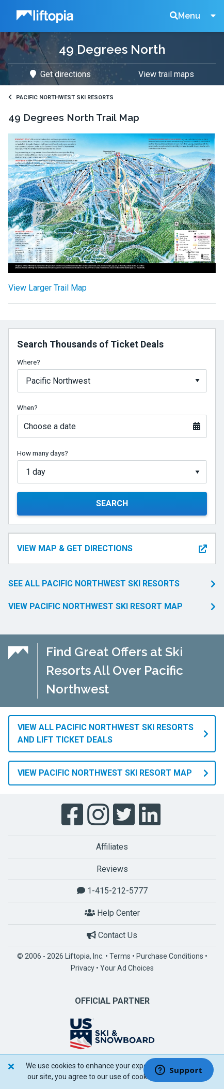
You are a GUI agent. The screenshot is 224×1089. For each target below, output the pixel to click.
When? (27, 407)
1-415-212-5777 (112, 891)
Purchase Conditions (169, 956)
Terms (120, 956)
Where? (28, 362)
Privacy (82, 968)
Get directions (60, 74)
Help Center (112, 913)
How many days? (42, 453)
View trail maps (166, 74)
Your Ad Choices (127, 968)
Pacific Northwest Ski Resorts (61, 97)
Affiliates (112, 847)
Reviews (112, 869)
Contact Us (112, 935)
